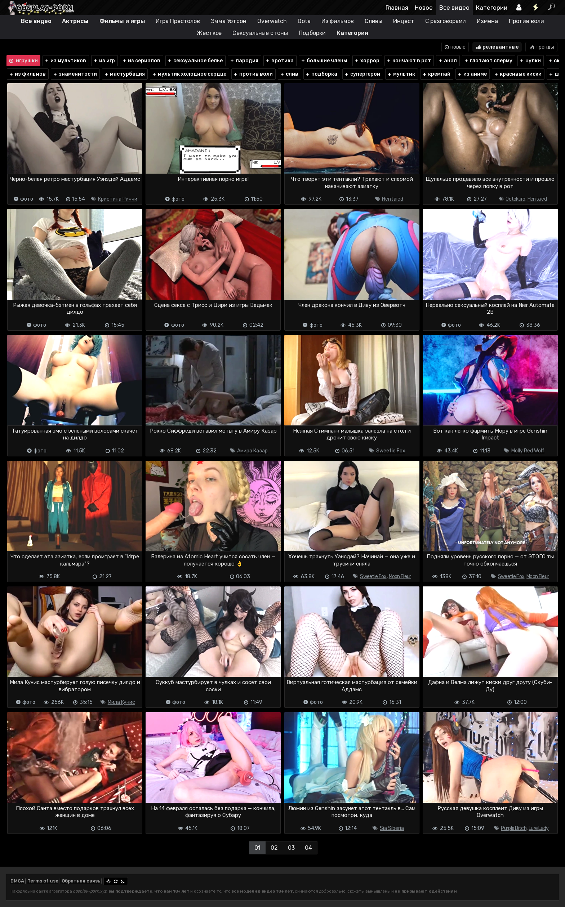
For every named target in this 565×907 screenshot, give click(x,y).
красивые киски (518, 74)
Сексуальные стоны (260, 33)
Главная (397, 7)
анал (447, 61)
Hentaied (392, 199)
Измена (487, 21)
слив (289, 74)
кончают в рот (408, 61)
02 (274, 847)
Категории (491, 7)
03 (291, 847)
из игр (104, 61)
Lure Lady (539, 828)
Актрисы (75, 21)
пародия (244, 61)
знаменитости (75, 74)
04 (308, 847)
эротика (279, 61)
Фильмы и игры (122, 21)
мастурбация (124, 74)
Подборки (312, 33)
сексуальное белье (195, 61)
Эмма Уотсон (228, 21)
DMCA (17, 881)
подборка (321, 74)
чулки (530, 61)
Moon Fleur (400, 576)
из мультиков (65, 61)
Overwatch (272, 21)
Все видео (454, 7)
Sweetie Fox (390, 451)
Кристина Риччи (117, 199)
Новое (424, 7)
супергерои (362, 74)
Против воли (526, 21)
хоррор (366, 61)
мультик (401, 74)
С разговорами (445, 21)
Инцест (403, 21)
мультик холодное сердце (189, 74)
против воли (253, 74)
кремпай (436, 74)
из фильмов (27, 74)
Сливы (374, 21)
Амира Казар (252, 451)
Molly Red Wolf (527, 451)
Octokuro (515, 199)
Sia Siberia (392, 828)
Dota (304, 21)
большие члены (324, 61)
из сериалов (141, 61)
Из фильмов (337, 21)
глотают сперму (488, 61)
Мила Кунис (121, 702)
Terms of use (42, 881)
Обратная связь (81, 881)
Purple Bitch (513, 828)
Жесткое (209, 33)
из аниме (472, 74)
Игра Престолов (178, 21)
